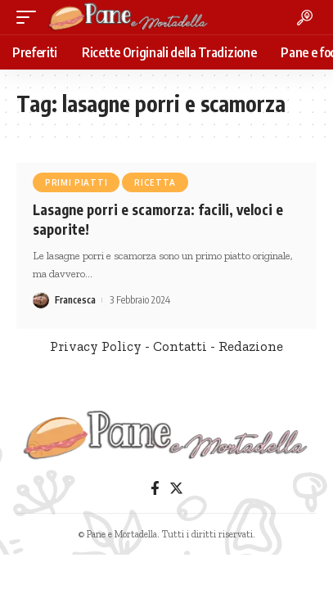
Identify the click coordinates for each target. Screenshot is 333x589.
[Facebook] (155, 489)
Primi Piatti (76, 182)
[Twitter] (176, 489)
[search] (305, 17)
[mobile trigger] (30, 17)
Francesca (75, 300)
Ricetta (155, 182)
